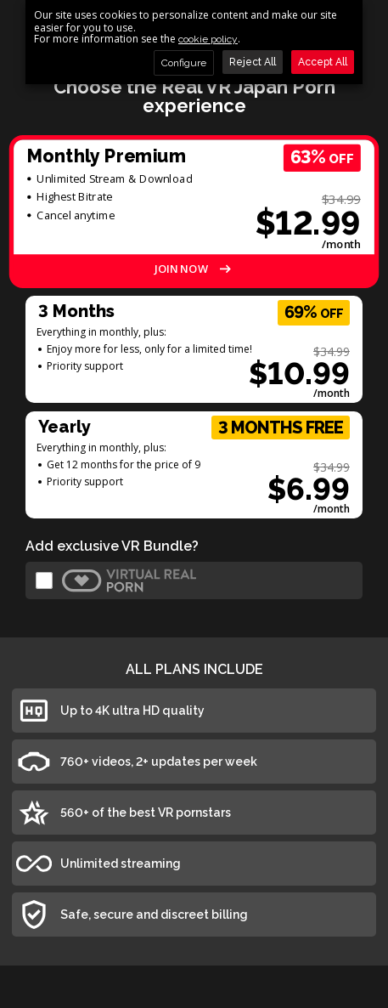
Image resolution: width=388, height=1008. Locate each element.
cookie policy (208, 39)
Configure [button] (183, 63)
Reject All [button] (252, 62)
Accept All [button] (322, 62)
